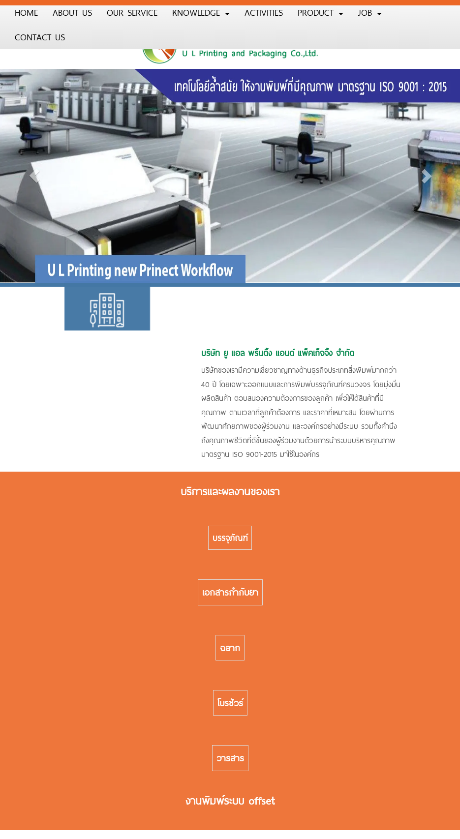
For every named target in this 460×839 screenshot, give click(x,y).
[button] (34, 176)
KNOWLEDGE (201, 12)
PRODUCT (320, 12)
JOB (370, 12)
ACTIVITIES (264, 12)
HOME (26, 12)
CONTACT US (40, 36)
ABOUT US (72, 12)
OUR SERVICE (132, 12)
